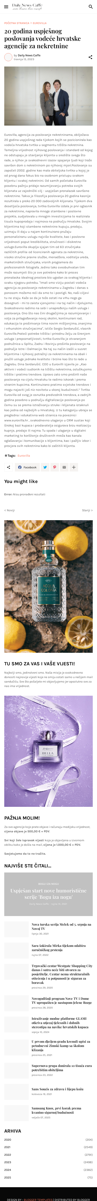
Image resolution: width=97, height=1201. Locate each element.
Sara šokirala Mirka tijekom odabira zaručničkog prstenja (59, 948)
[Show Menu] (6, 6)
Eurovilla (40, 23)
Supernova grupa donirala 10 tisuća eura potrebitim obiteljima (62, 1068)
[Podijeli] (90, 57)
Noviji (11, 510)
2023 (48, 1162)
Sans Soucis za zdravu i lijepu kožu (57, 1089)
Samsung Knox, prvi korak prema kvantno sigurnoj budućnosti (56, 1110)
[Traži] (91, 6)
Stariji (86, 510)
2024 (48, 1170)
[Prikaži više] (74, 467)
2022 (48, 1155)
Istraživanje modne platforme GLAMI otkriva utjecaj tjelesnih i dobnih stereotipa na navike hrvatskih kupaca (60, 1023)
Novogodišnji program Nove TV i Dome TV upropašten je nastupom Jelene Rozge (62, 1001)
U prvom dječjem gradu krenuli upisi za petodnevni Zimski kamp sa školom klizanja (61, 1046)
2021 (48, 1147)
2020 (48, 1140)
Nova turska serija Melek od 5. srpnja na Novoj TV (61, 926)
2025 (48, 1178)
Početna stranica (16, 23)
